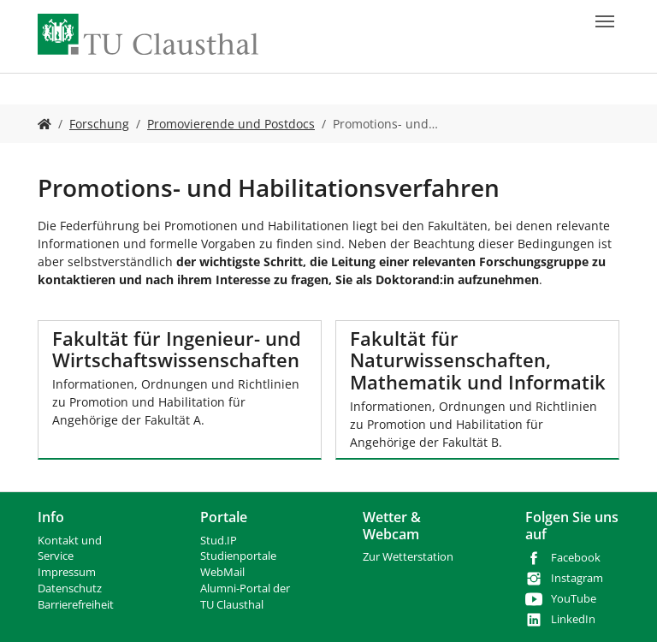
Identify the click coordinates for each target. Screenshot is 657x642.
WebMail (222, 572)
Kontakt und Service (70, 548)
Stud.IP (218, 540)
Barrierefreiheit (76, 604)
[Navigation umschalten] (604, 21)
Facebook (576, 557)
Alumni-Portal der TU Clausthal (245, 596)
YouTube (573, 598)
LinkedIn (573, 619)
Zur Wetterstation (408, 557)
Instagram (577, 578)
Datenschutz (70, 588)
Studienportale (238, 556)
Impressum (67, 572)
